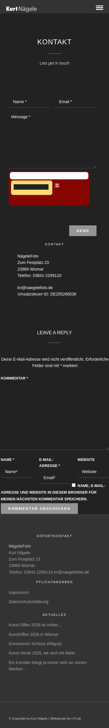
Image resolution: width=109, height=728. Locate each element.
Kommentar (14, 378)
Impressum (19, 592)
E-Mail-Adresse (49, 462)
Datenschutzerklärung (28, 601)
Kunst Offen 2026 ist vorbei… (35, 625)
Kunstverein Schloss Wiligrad (35, 643)
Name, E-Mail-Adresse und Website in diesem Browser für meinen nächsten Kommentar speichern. (53, 492)
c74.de (76, 718)
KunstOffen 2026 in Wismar (33, 634)
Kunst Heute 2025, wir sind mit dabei (42, 653)
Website (86, 459)
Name (8, 459)
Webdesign (58, 718)
